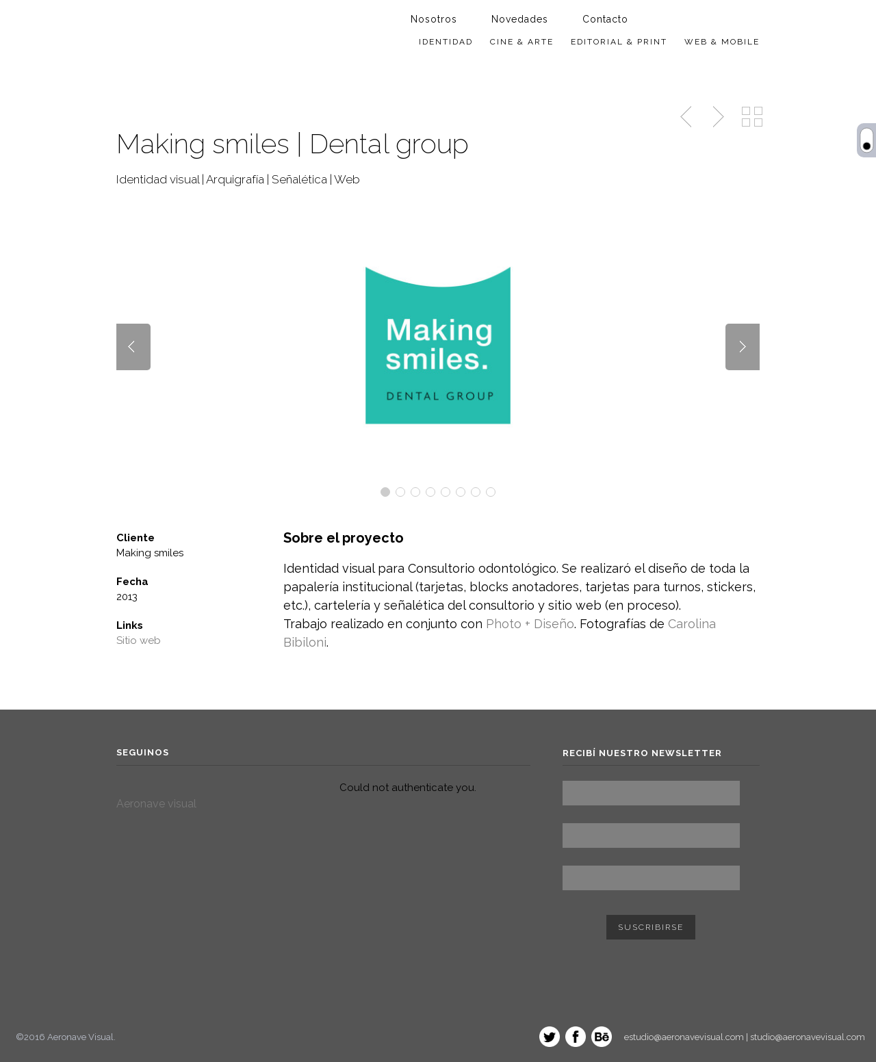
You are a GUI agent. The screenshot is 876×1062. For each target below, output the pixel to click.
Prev (133, 347)
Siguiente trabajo (716, 117)
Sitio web (138, 640)
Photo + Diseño (530, 624)
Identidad (446, 42)
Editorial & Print (619, 42)
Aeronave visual (156, 803)
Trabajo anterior (687, 117)
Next (742, 347)
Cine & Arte (522, 42)
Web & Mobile (722, 42)
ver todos (752, 117)
